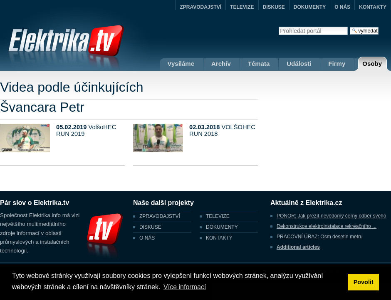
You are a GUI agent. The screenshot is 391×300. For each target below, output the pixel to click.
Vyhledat (278, 26)
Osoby (372, 63)
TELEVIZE (242, 7)
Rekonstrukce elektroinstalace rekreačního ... (326, 226)
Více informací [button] (184, 286)
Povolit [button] (364, 282)
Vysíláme (181, 63)
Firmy (336, 63)
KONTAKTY (372, 7)
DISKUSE (274, 7)
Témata (259, 63)
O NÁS (342, 7)
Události (299, 63)
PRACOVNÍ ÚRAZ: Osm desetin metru (320, 237)
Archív (221, 63)
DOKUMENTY (310, 7)
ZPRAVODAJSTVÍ (200, 7)
